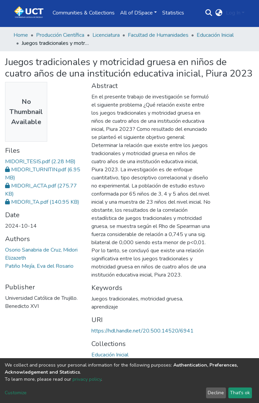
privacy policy (87, 379)
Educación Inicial (215, 35)
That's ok (240, 393)
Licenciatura (106, 35)
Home (20, 35)
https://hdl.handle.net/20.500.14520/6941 (142, 331)
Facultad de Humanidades (158, 35)
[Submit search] (208, 12)
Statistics (173, 13)
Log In (233, 13)
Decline (216, 393)
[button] (219, 13)
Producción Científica (60, 35)
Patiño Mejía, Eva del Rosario (39, 266)
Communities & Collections (84, 13)
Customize (16, 393)
